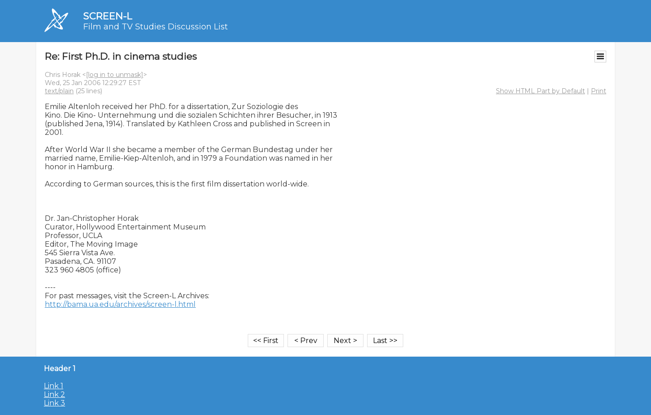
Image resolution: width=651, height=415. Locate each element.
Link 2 (54, 394)
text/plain (59, 91)
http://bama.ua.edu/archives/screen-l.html (120, 304)
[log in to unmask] (114, 75)
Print (598, 91)
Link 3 (54, 403)
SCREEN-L (107, 16)
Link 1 (53, 386)
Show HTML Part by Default (540, 91)
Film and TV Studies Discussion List (155, 27)
